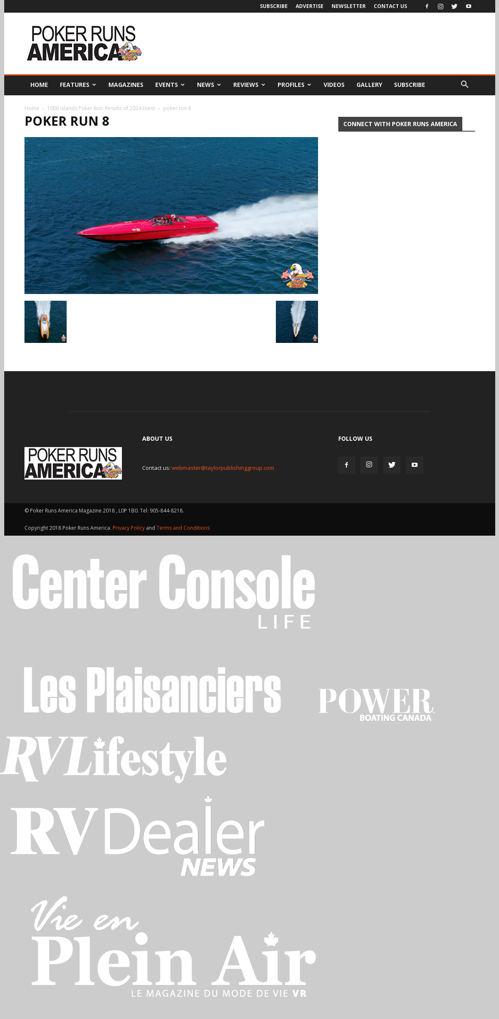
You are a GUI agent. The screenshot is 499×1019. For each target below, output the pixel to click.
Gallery (369, 85)
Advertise (310, 6)
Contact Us (390, 6)
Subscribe (274, 6)
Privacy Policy (129, 527)
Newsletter (349, 6)
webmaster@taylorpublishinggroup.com (223, 468)
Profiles (294, 85)
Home (39, 85)
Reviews (249, 85)
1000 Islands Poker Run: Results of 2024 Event (101, 108)
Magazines (125, 85)
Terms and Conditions (183, 527)
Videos (334, 85)
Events (170, 85)
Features (78, 85)
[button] (465, 85)
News (209, 85)
